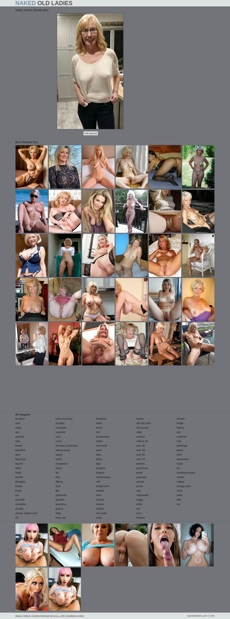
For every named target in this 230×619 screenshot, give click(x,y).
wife (179, 499)
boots (18, 490)
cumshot (60, 432)
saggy (139, 499)
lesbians (100, 468)
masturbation (103, 477)
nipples (100, 508)
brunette (20, 499)
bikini (18, 468)
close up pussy (64, 418)
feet (58, 477)
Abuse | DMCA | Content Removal (32, 616)
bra (17, 495)
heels (99, 423)
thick (179, 454)
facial (59, 468)
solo (179, 441)
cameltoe (20, 504)
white (179, 495)
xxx (178, 504)
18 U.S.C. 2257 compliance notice (67, 616)
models (100, 490)
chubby (19, 508)
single (180, 423)
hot (98, 432)
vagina (180, 481)
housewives (102, 436)
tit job (180, 463)
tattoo (180, 450)
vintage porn (184, 486)
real (138, 490)
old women (142, 427)
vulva (179, 490)
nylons (140, 418)
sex (138, 508)
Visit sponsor (90, 133)
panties (140, 463)
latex (98, 454)
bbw (17, 441)
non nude (101, 513)
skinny (180, 427)
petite (139, 472)
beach (18, 445)
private (140, 481)
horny (99, 427)
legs (98, 463)
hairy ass (61, 517)
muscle (100, 499)
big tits (19, 463)
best (17, 454)
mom (99, 495)
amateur (20, 418)
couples (60, 423)
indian (99, 441)
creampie (61, 427)
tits (178, 468)
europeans (62, 463)
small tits (182, 436)
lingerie (100, 472)
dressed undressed (67, 445)
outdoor (140, 436)
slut (179, 432)
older (139, 432)
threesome (183, 459)
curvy (59, 441)
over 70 (140, 459)
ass (17, 432)
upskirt (180, 477)
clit (17, 517)
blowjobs (20, 481)
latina (99, 459)
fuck (58, 486)
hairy (58, 513)
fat (57, 472)
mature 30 (142, 441)
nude (99, 517)
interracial (101, 445)
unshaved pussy (186, 472)
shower (181, 418)
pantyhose (142, 468)
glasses (60, 499)
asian (18, 427)
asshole (19, 436)
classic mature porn (26, 513)
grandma (61, 504)
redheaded (142, 495)
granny (60, 508)
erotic (59, 459)
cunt (58, 436)
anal (17, 423)
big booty (20, 459)
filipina (59, 481)
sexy (139, 513)
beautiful (20, 450)
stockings (182, 445)
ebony (59, 454)
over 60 (140, 454)
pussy (139, 486)
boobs (18, 486)
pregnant (141, 477)
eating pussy (63, 450)
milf (98, 481)
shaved (140, 517)
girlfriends (61, 495)
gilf (57, 490)
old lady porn (143, 423)
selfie (139, 504)
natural (100, 504)
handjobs (101, 418)
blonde (19, 477)
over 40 (140, 445)
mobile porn (102, 486)
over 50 (140, 450)
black (18, 472)
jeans (99, 450)
